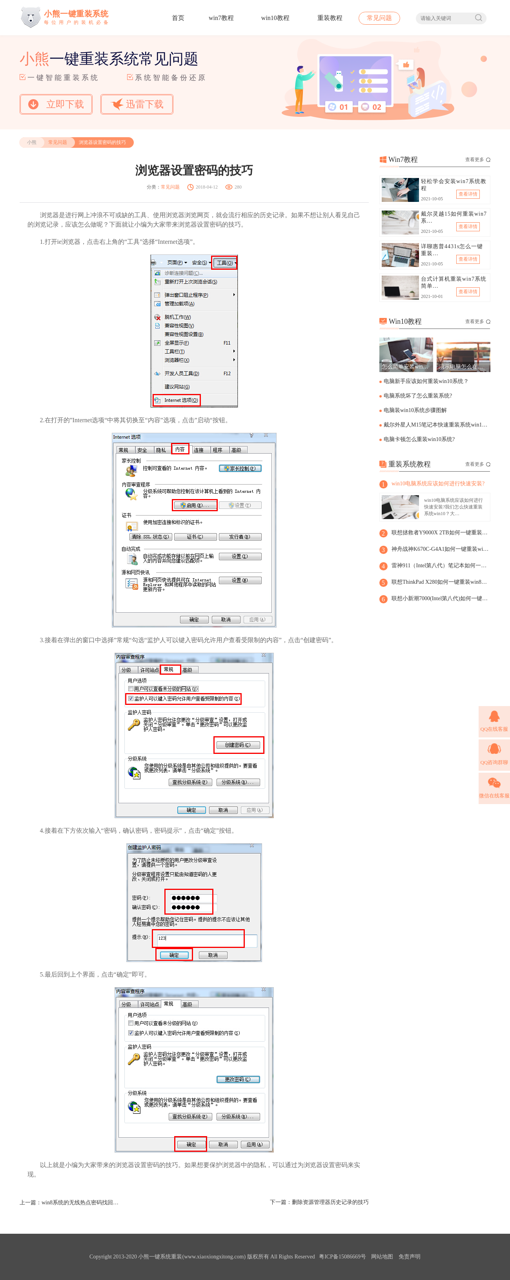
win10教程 (275, 18)
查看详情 (468, 194)
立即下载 (56, 104)
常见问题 (379, 18)
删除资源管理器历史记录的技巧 (330, 1202)
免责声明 (410, 1257)
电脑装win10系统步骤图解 (415, 410)
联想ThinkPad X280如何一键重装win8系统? (441, 582)
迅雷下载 (137, 104)
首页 (178, 18)
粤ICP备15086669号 (342, 1257)
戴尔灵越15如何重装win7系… (454, 217)
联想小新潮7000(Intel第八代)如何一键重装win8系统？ (441, 598)
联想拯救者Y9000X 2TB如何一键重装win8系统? (441, 533)
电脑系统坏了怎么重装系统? (418, 396)
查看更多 (477, 159)
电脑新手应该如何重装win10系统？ (426, 381)
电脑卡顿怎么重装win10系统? (419, 439)
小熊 (31, 142)
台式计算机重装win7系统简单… (453, 282)
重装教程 (329, 18)
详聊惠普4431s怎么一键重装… (452, 249)
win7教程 (221, 18)
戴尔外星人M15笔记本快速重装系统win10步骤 (436, 425)
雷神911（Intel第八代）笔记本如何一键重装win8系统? (441, 565)
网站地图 (382, 1257)
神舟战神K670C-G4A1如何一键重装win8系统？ (441, 549)
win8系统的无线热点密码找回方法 (81, 1203)
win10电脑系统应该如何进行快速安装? (438, 484)
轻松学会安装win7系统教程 (453, 184)
